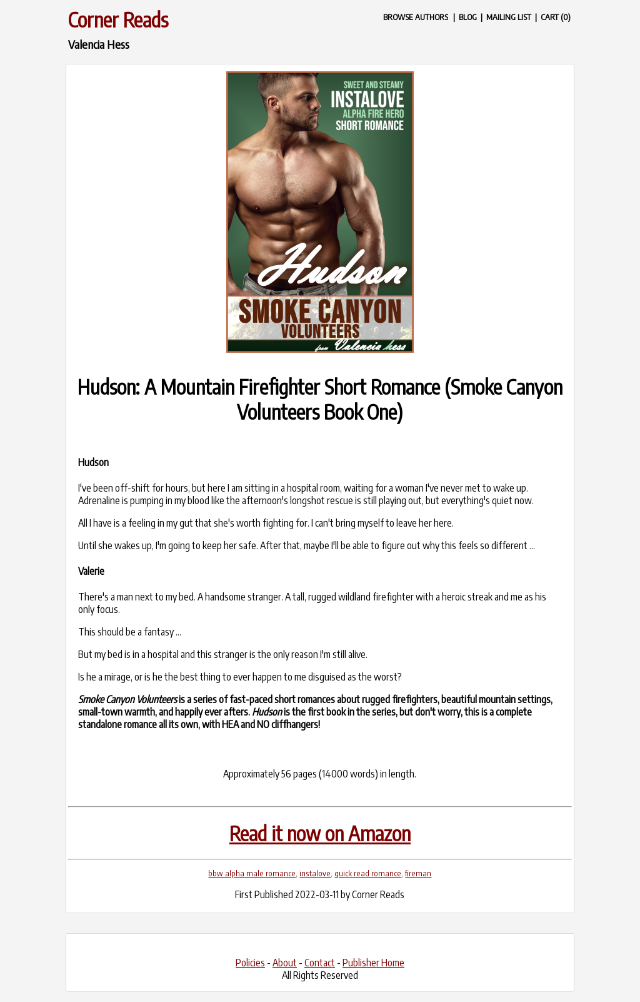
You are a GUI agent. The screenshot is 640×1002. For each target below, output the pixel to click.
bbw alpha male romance (252, 873)
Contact (319, 962)
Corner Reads (118, 19)
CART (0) (556, 16)
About (284, 962)
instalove (315, 873)
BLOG (468, 16)
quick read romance (367, 873)
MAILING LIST (508, 16)
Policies (250, 962)
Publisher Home (373, 962)
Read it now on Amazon (320, 833)
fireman (418, 873)
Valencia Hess (98, 44)
